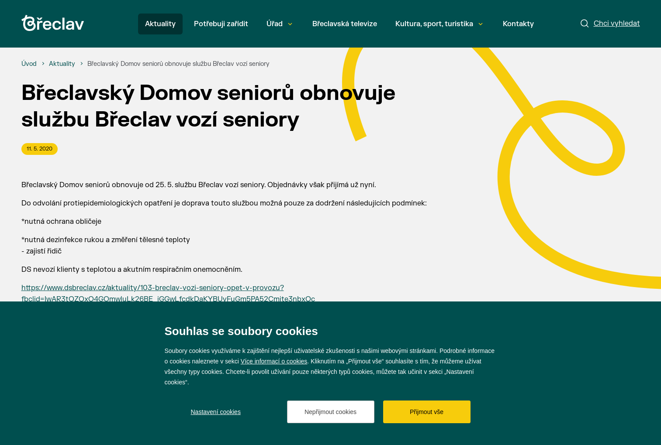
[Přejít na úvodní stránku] (52, 23)
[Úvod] (29, 64)
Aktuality (160, 24)
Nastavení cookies (216, 411)
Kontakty (518, 24)
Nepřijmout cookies (330, 411)
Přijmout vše (426, 411)
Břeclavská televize (344, 24)
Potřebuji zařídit (221, 24)
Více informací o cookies (274, 361)
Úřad (279, 24)
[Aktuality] (62, 64)
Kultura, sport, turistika (439, 24)
